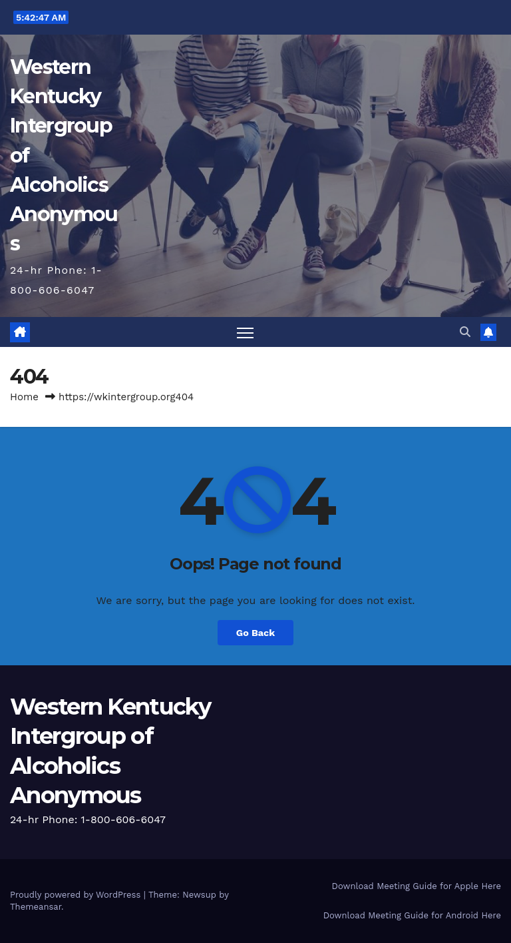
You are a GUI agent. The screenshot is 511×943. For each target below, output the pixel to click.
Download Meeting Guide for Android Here (412, 915)
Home (24, 397)
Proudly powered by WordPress (77, 895)
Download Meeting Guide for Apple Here (416, 886)
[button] (465, 332)
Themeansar (35, 907)
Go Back (255, 632)
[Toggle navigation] (245, 332)
